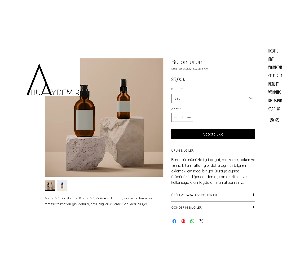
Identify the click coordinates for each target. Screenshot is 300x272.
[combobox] (213, 98)
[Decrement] (175, 117)
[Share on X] (201, 221)
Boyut (176, 89)
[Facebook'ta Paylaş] (174, 221)
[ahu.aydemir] (271, 120)
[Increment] (189, 117)
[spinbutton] (182, 117)
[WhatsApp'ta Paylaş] (192, 221)
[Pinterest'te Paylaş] (183, 221)
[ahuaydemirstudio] (277, 120)
